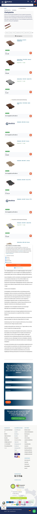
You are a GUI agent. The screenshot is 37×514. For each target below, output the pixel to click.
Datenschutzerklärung (17, 509)
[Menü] (5, 501)
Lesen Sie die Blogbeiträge (18, 418)
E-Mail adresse (8, 385)
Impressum (16, 452)
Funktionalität (9, 260)
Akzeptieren (18, 265)
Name (6, 375)
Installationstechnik (28, 454)
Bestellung (16, 433)
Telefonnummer (8, 380)
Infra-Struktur (27, 437)
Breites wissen (27, 429)
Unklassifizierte (9, 262)
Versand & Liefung (17, 439)
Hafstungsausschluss (8, 509)
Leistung (8, 257)
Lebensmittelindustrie (28, 431)
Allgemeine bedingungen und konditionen (17, 444)
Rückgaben (16, 437)
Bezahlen (16, 435)
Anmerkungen (8, 390)
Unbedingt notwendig (10, 255)
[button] (35, 5)
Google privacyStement (9, 253)
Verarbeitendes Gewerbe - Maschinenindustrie (28, 446)
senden (8, 402)
